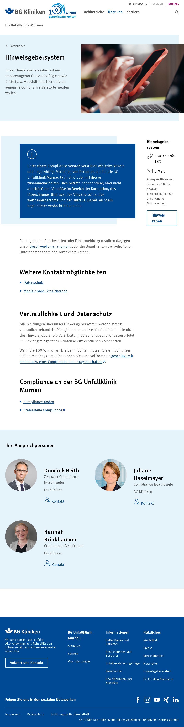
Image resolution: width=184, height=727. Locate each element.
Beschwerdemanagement (50, 246)
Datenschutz (34, 283)
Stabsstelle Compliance (44, 410)
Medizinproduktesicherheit (45, 291)
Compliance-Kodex (38, 402)
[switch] (177, 12)
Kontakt (54, 500)
